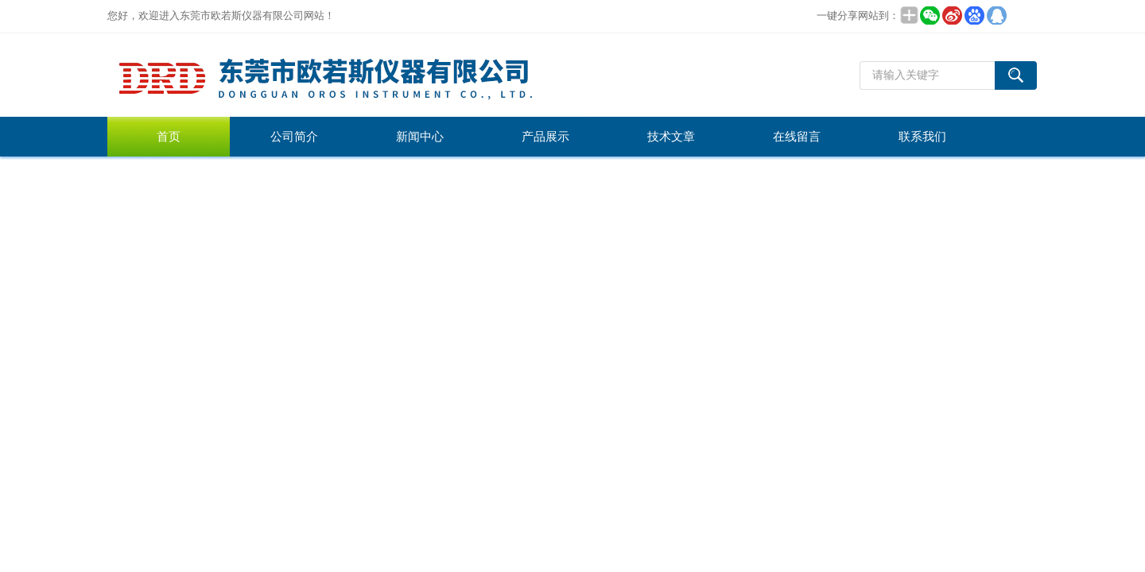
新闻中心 (420, 136)
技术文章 (671, 136)
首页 (168, 136)
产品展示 (545, 136)
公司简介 (294, 136)
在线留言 (797, 136)
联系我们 (922, 136)
